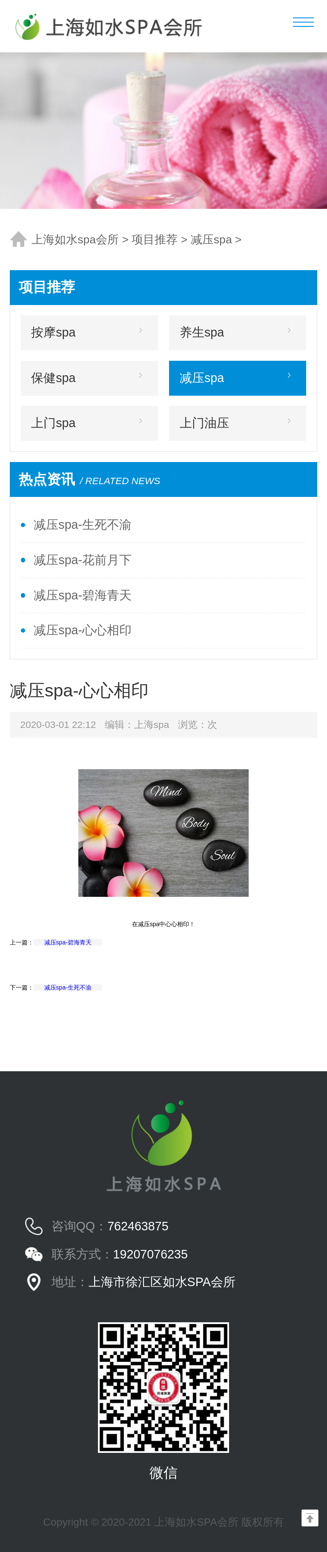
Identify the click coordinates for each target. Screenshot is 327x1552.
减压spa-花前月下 (83, 560)
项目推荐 (155, 239)
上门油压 (204, 423)
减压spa (211, 239)
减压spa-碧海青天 (83, 595)
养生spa (202, 332)
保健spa (53, 378)
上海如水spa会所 (75, 239)
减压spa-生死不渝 (83, 524)
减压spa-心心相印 (83, 630)
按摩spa (53, 332)
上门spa (53, 423)
